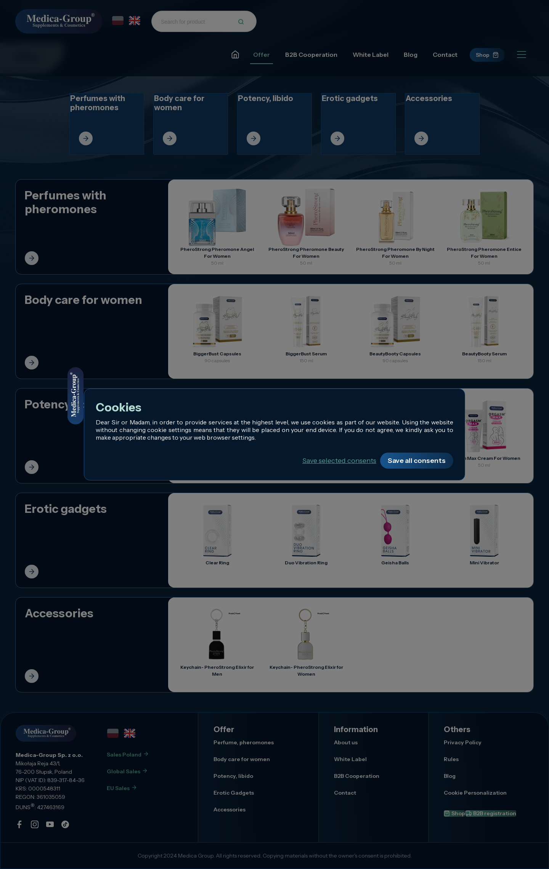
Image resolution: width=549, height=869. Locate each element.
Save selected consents (339, 460)
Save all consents (417, 460)
